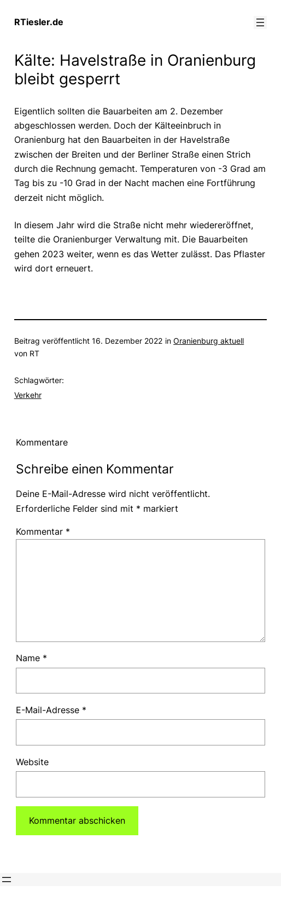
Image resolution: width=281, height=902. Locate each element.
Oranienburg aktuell (208, 340)
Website (32, 761)
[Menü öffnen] (260, 22)
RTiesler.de (38, 21)
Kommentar (43, 531)
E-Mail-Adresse (51, 709)
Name (31, 657)
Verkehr (28, 395)
